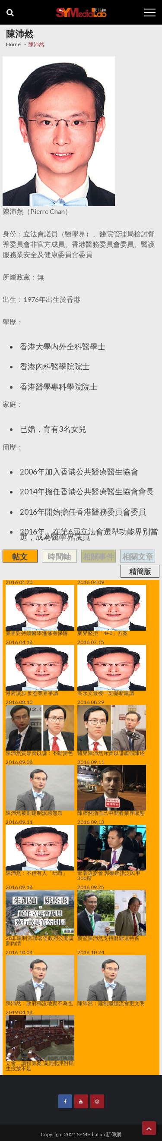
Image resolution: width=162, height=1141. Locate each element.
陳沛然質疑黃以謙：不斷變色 (40, 730)
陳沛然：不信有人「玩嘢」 (40, 850)
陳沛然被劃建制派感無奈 (40, 790)
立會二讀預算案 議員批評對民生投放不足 (40, 1043)
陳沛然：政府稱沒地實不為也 (40, 980)
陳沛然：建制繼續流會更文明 (111, 980)
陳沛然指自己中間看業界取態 (111, 790)
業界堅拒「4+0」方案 (111, 610)
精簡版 (140, 571)
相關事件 (98, 556)
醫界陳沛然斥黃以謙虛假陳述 (111, 730)
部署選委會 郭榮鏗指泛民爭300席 (111, 853)
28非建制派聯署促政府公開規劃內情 (40, 918)
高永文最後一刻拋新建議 (111, 670)
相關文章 (137, 556)
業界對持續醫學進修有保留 (40, 610)
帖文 (20, 556)
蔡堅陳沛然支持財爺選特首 (111, 915)
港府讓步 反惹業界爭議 (40, 670)
